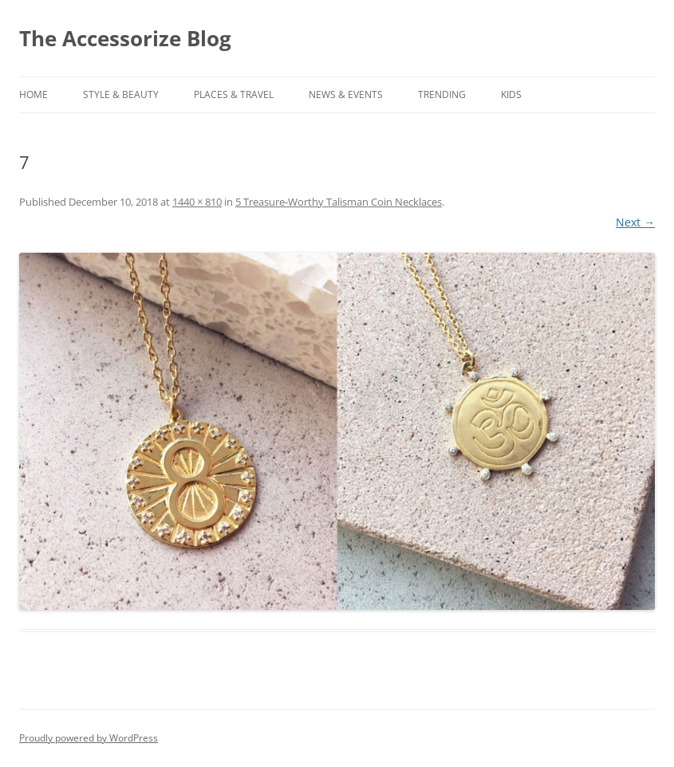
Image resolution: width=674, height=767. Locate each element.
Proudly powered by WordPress (88, 738)
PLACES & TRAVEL (234, 94)
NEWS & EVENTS (346, 94)
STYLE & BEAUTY (121, 94)
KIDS (511, 94)
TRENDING (442, 94)
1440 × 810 (197, 202)
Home (33, 94)
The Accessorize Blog (125, 38)
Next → (635, 222)
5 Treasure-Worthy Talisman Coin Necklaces (338, 202)
